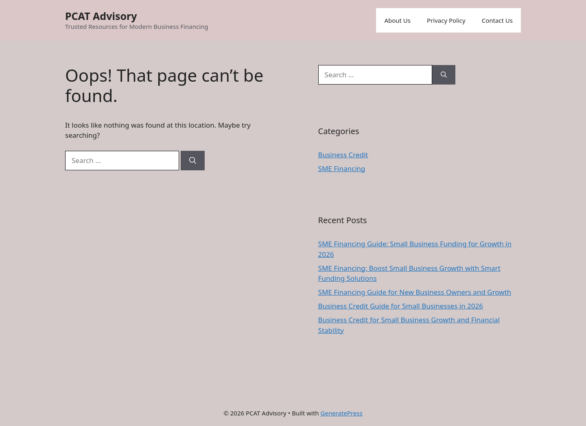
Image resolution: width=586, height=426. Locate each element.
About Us (397, 20)
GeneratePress (342, 413)
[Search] (193, 160)
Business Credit (343, 154)
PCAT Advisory (101, 16)
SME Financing (341, 168)
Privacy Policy (446, 20)
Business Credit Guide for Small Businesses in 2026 (400, 306)
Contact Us (497, 20)
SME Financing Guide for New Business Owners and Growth (415, 292)
